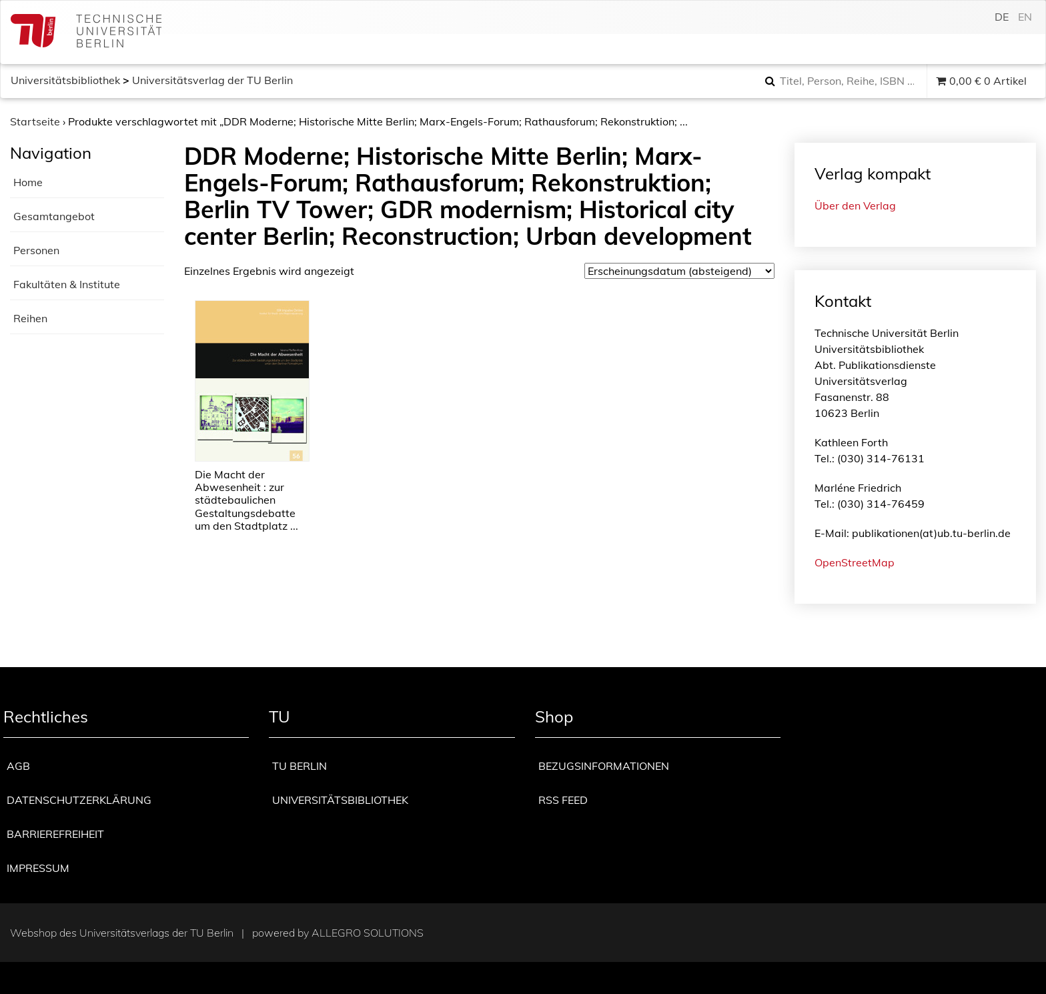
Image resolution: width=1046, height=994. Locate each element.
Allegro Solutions (368, 932)
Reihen (30, 318)
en (1025, 16)
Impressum (38, 868)
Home (28, 182)
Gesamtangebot (54, 216)
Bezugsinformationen (603, 766)
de (1002, 16)
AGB (18, 766)
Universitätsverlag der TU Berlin (212, 80)
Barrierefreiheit (55, 834)
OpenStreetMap (855, 562)
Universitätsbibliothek (65, 80)
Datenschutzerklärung (79, 800)
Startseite (35, 121)
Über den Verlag (855, 205)
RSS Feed (563, 800)
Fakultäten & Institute (66, 284)
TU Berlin (299, 766)
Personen (36, 250)
